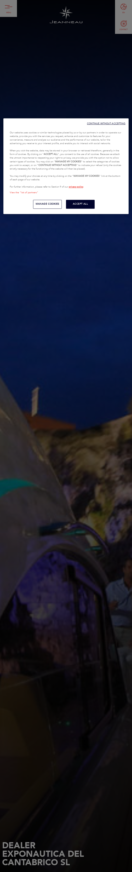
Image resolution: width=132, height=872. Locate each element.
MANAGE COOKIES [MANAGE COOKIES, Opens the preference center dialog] (47, 204)
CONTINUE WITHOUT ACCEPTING (106, 123)
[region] (66, 166)
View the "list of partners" (24, 192)
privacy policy (76, 186)
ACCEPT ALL (80, 204)
